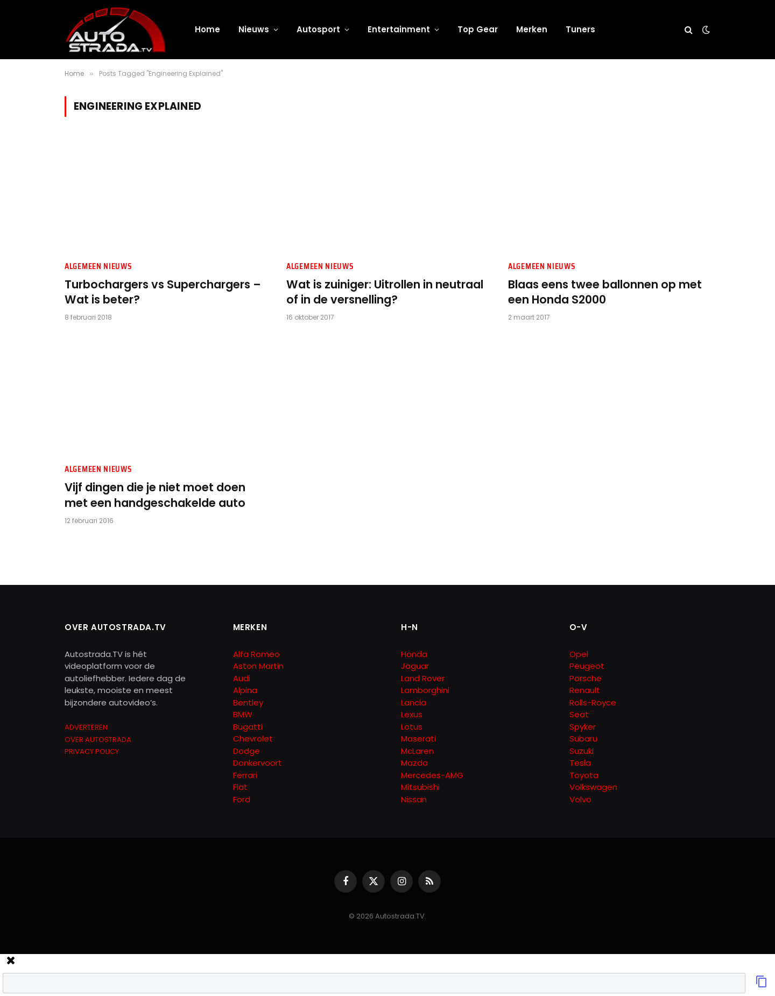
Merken (531, 29)
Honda (414, 654)
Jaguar (415, 666)
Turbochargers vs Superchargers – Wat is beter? (163, 292)
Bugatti (248, 726)
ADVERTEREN (86, 727)
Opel (578, 654)
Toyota (583, 775)
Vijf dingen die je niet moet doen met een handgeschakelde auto (155, 495)
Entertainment (399, 29)
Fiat (240, 787)
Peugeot (586, 666)
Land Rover (423, 678)
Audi (241, 678)
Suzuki (581, 751)
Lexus (411, 714)
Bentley (248, 702)
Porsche (585, 678)
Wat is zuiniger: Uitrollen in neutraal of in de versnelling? (384, 292)
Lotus (411, 726)
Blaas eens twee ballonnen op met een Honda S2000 (605, 292)
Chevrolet (253, 738)
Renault (584, 690)
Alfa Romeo (257, 654)
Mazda (414, 762)
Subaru (583, 738)
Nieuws (253, 29)
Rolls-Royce (592, 702)
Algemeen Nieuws (98, 266)
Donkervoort (257, 762)
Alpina (245, 690)
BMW (242, 714)
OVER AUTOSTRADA (98, 739)
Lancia (413, 702)
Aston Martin (258, 666)
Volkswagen (593, 787)
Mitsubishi (420, 787)
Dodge (246, 751)
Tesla (580, 762)
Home (207, 29)
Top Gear (477, 29)
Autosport (318, 29)
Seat (579, 714)
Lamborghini (425, 690)
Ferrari (245, 775)
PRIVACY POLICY (92, 751)
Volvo (580, 799)
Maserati (418, 738)
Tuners (580, 29)
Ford (241, 799)
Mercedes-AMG (432, 775)
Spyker (582, 726)
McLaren (417, 751)
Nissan (414, 799)
